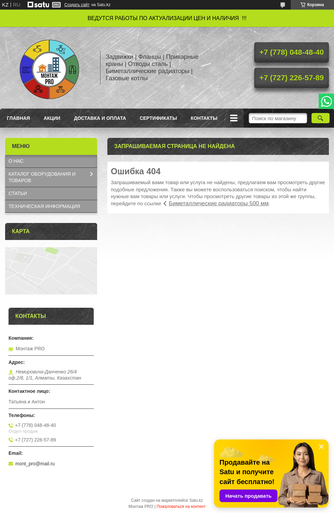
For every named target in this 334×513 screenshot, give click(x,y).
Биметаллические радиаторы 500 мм (219, 203)
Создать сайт (77, 4)
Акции (52, 118)
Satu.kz (196, 500)
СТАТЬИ (18, 193)
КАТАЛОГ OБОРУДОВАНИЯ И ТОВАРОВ (42, 177)
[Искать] (321, 118)
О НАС (16, 161)
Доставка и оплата (100, 118)
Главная (18, 118)
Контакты (204, 118)
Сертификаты (158, 118)
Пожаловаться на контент (181, 506)
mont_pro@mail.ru (35, 463)
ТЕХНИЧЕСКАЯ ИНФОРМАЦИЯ (44, 206)
